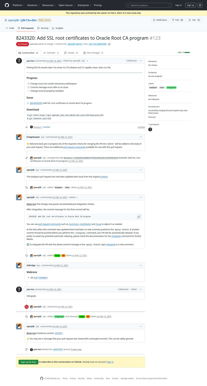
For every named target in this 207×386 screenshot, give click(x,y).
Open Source (67, 5)
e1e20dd (141, 127)
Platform (19, 5)
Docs (108, 378)
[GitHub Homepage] (41, 378)
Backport (38, 127)
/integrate (116, 236)
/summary (73, 224)
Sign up (190, 5)
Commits (51, 52)
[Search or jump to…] (149, 5)
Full (35, 277)
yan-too (34, 44)
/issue (98, 224)
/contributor (85, 224)
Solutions (33, 5)
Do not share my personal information (151, 378)
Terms (65, 378)
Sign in (178, 5)
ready (57, 255)
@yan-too (31, 204)
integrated (59, 316)
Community (99, 378)
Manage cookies (127, 378)
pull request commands (74, 147)
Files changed (93, 52)
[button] (109, 43)
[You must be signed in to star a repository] (194, 20)
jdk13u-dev (29, 20)
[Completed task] (28, 84)
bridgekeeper (33, 137)
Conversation (29, 52)
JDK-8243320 (36, 103)
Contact (115, 378)
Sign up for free (28, 362)
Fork (178, 20)
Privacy (73, 378)
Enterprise (85, 5)
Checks (71, 52)
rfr (63, 255)
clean (67, 187)
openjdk (13, 20)
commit (103, 176)
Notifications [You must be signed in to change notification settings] (160, 20)
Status (89, 378)
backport (58, 187)
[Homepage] (7, 5)
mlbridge (31, 265)
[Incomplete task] (28, 91)
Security (81, 378)
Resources (49, 5)
